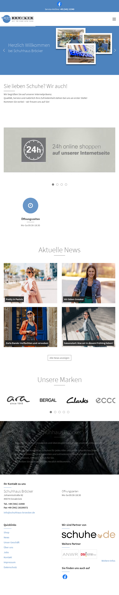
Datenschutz (10, 567)
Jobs (6, 552)
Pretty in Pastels (14, 300)
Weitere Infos (108, 560)
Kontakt (8, 557)
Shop (6, 532)
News (6, 537)
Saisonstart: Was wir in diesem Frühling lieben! (88, 343)
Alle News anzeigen (59, 360)
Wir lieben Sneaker (74, 300)
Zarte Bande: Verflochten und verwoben (27, 343)
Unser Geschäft (12, 542)
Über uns (8, 547)
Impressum (9, 562)
